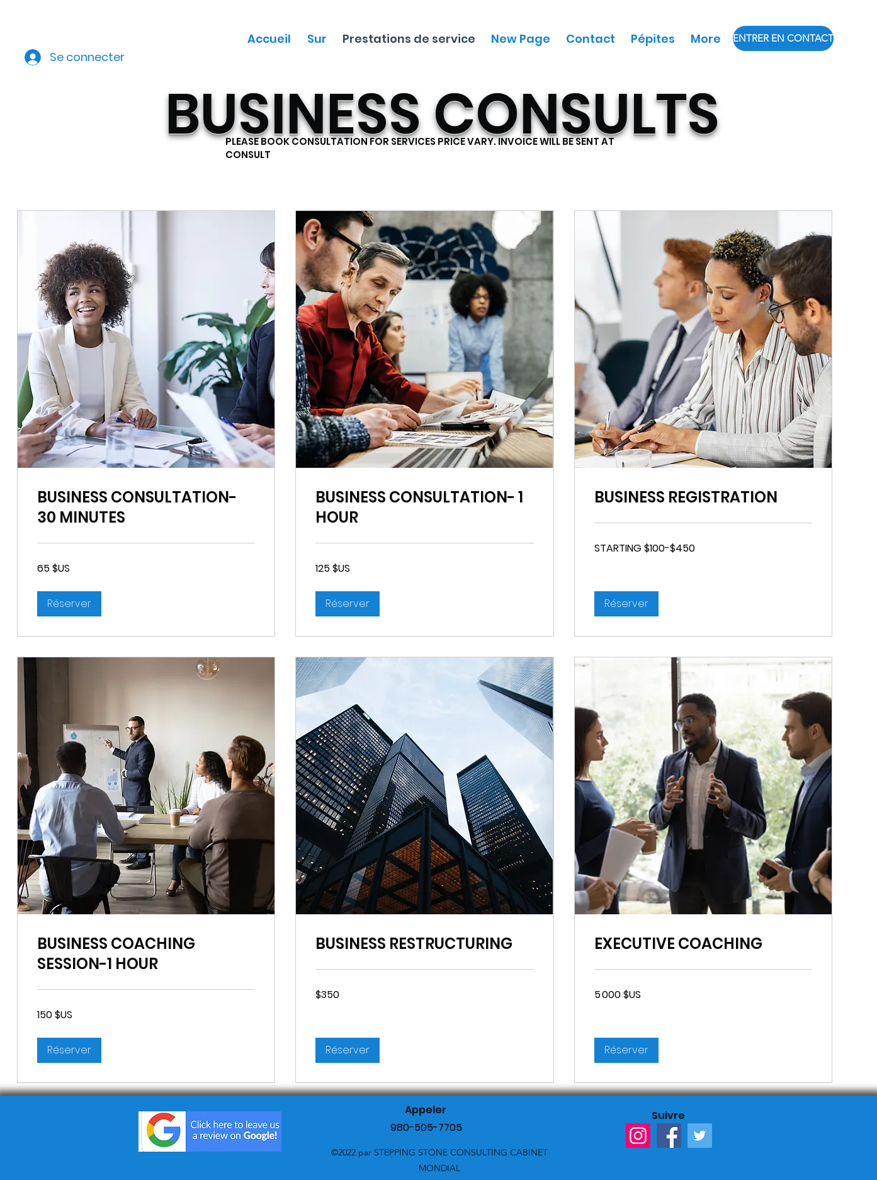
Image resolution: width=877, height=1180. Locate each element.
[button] (69, 603)
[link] (146, 507)
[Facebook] (669, 1135)
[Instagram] (638, 1135)
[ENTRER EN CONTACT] (783, 38)
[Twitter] (699, 1135)
